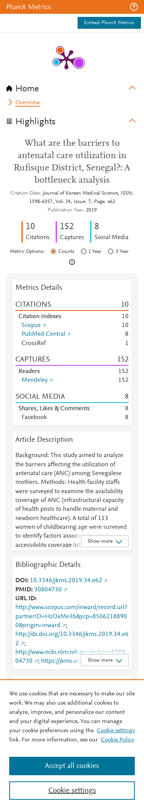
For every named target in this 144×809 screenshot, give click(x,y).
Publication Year (65, 210)
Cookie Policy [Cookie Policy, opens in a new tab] (117, 740)
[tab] (72, 86)
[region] (72, 744)
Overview (27, 103)
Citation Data (25, 193)
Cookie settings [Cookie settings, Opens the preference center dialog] (72, 790)
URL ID (25, 599)
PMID (23, 590)
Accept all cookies (72, 766)
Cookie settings (116, 731)
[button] (134, 7)
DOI (21, 581)
